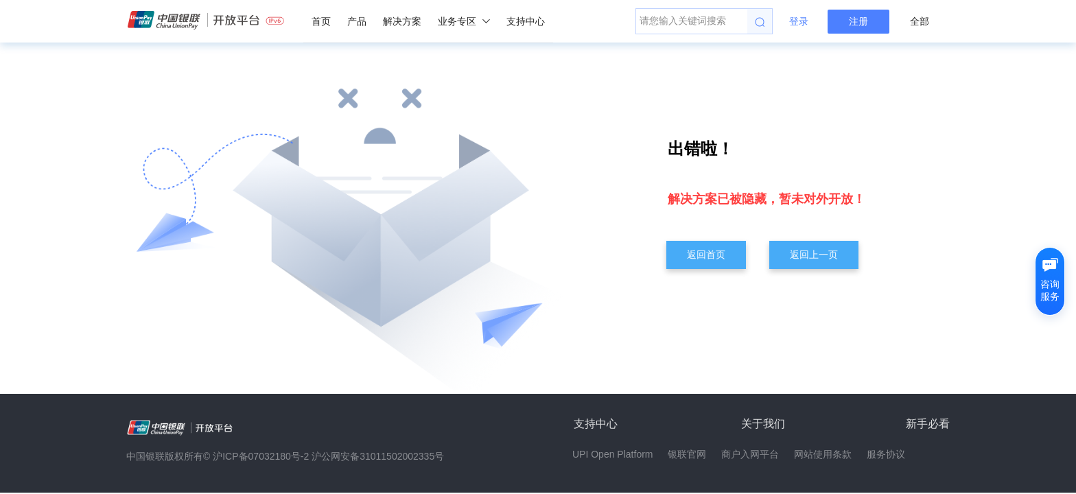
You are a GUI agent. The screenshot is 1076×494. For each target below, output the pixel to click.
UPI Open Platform (612, 454)
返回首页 (706, 254)
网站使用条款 (823, 454)
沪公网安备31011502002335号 (378, 456)
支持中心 (525, 21)
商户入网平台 (750, 454)
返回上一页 (814, 254)
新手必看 (928, 424)
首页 (321, 21)
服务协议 (886, 454)
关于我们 (763, 424)
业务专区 (464, 21)
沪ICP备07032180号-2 (261, 456)
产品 (356, 21)
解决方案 (402, 21)
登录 (798, 21)
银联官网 (687, 454)
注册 (858, 21)
